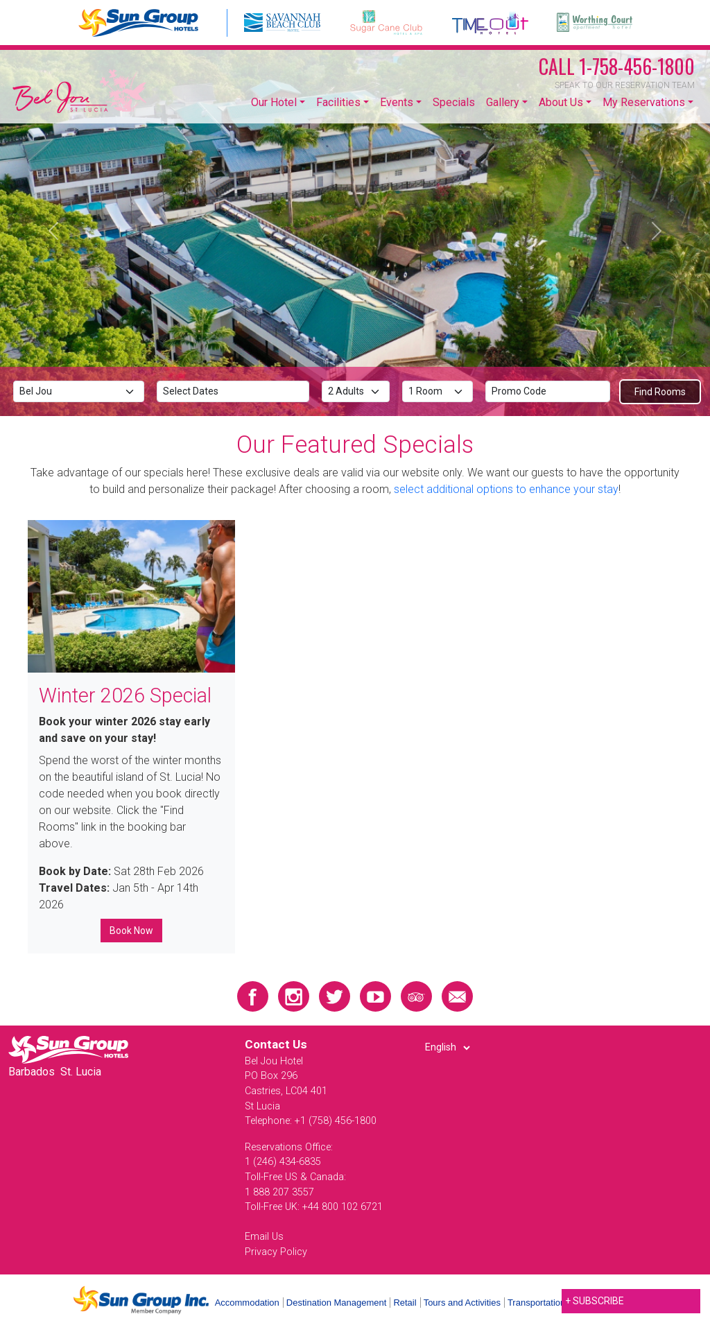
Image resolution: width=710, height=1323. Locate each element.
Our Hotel (274, 102)
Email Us (264, 1237)
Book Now (131, 930)
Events (396, 102)
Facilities (338, 102)
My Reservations (644, 102)
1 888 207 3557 (279, 1192)
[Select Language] (447, 1048)
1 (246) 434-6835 (283, 1162)
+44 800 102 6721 (342, 1207)
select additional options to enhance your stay (506, 489)
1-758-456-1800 (617, 66)
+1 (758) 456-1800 (335, 1121)
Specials (454, 102)
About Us (561, 102)
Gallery (502, 102)
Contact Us (276, 1044)
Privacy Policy (276, 1252)
